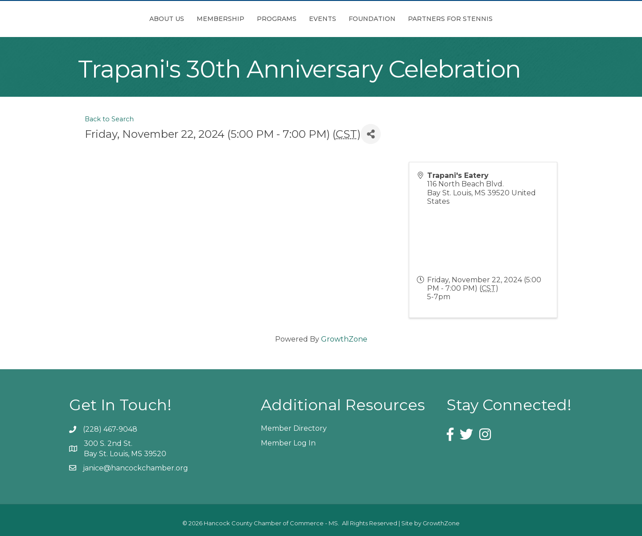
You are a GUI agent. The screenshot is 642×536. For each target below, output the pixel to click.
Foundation (422, 19)
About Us (116, 19)
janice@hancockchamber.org (135, 468)
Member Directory (294, 428)
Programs (227, 19)
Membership (170, 19)
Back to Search (109, 119)
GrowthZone (344, 339)
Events (372, 19)
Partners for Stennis (500, 19)
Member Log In (288, 443)
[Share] (371, 134)
